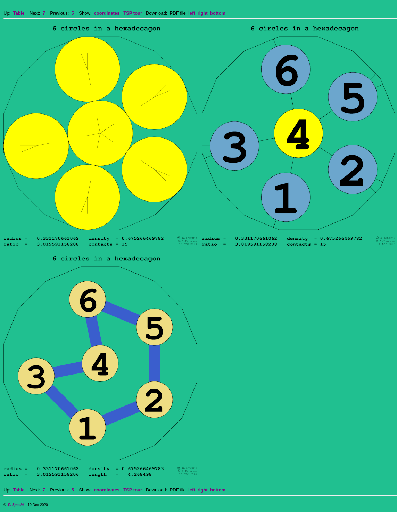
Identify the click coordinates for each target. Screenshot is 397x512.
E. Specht (16, 505)
